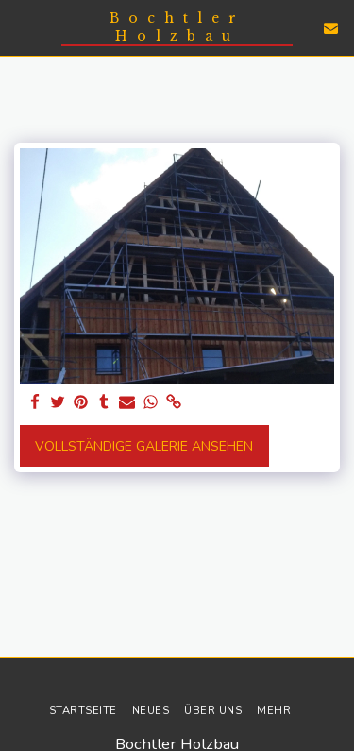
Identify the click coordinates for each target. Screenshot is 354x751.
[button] (21, 27)
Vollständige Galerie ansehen (144, 446)
